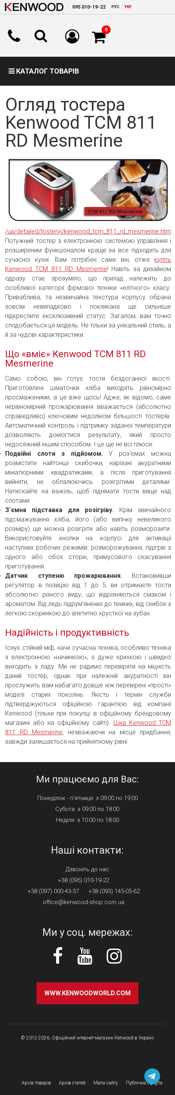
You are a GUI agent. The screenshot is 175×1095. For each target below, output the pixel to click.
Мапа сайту (105, 1083)
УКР (128, 7)
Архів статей (72, 1083)
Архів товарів (36, 1083)
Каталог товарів (44, 71)
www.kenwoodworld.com (87, 993)
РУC (115, 7)
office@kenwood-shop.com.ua (83, 902)
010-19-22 (89, 7)
